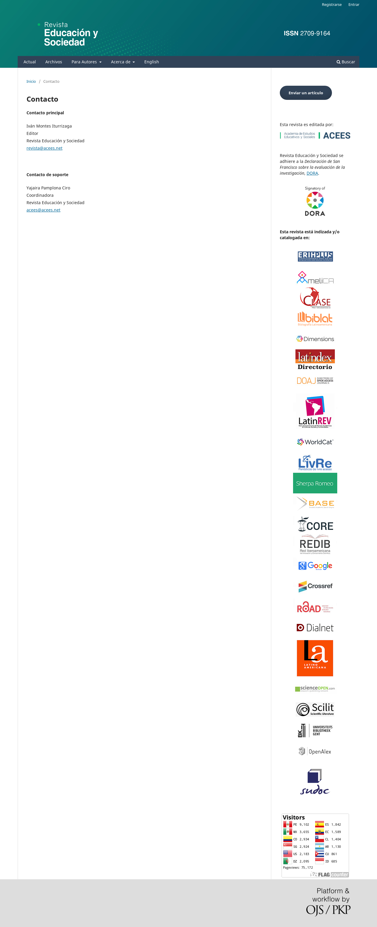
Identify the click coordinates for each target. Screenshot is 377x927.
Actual (30, 62)
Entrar (353, 4)
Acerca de (121, 62)
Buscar (346, 62)
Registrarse (332, 4)
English (151, 62)
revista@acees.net (44, 148)
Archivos (53, 62)
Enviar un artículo (306, 92)
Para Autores (85, 62)
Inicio (31, 81)
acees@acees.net (43, 210)
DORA (312, 173)
